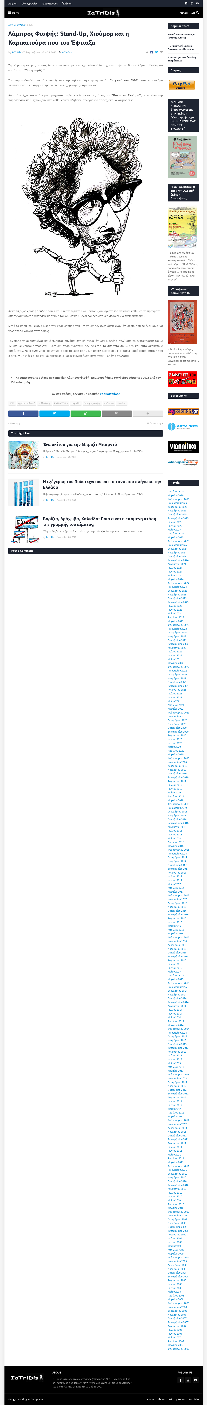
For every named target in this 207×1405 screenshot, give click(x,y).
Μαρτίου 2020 (175, 754)
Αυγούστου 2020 (177, 735)
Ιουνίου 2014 (175, 1013)
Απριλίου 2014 (176, 1021)
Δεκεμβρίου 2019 (177, 766)
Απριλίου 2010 (176, 1204)
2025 (30, 25)
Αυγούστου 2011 (177, 1143)
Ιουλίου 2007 (175, 1329)
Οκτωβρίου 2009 (177, 1227)
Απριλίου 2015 (176, 975)
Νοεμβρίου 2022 (177, 636)
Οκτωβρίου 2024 (177, 556)
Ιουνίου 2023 (175, 609)
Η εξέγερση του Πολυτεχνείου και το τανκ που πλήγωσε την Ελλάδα (102, 484)
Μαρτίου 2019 (175, 800)
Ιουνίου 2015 (175, 968)
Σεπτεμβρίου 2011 (178, 1139)
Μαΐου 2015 (174, 971)
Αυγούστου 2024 (177, 564)
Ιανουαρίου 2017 (177, 899)
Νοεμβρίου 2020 (177, 724)
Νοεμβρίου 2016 (177, 907)
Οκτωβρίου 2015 (177, 952)
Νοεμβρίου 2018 (177, 815)
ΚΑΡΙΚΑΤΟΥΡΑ (61, 403)
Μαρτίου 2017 (175, 891)
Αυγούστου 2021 (177, 689)
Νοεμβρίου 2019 (177, 769)
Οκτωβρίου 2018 (177, 819)
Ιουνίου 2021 (175, 697)
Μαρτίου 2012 (175, 1116)
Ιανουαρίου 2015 (177, 987)
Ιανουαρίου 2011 (177, 1169)
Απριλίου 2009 (176, 1250)
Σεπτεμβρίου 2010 (178, 1185)
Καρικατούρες (49, 3)
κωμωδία (76, 403)
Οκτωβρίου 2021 (177, 682)
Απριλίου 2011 (176, 1158)
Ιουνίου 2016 (175, 922)
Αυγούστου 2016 (177, 918)
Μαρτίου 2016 (175, 933)
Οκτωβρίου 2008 (177, 1272)
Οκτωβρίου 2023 (177, 598)
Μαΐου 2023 (174, 613)
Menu (15, 12)
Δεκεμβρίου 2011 (177, 1128)
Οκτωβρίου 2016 (177, 910)
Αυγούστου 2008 (177, 1280)
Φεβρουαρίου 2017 (178, 895)
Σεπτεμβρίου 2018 (178, 823)
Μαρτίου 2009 (175, 1253)
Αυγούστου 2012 (177, 1097)
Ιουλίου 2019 (175, 785)
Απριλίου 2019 (176, 796)
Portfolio (194, 1399)
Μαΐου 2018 (174, 838)
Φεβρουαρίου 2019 (178, 804)
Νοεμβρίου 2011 (177, 1131)
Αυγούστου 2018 (177, 827)
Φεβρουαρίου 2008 (178, 1303)
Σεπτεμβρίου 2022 (178, 644)
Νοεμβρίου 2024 (177, 552)
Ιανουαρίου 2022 (177, 670)
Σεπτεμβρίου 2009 (178, 1231)
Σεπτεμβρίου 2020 (178, 731)
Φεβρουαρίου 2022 (178, 667)
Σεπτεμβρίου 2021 (178, 686)
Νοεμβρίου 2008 (177, 1269)
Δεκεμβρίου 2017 (177, 857)
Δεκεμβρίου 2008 (177, 1265)
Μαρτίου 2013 (175, 1070)
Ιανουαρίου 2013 (177, 1078)
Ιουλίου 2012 (175, 1101)
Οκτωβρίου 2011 (177, 1135)
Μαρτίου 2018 (175, 846)
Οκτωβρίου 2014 (177, 998)
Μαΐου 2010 (174, 1200)
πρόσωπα (109, 403)
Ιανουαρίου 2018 (177, 853)
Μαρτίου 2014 (175, 1025)
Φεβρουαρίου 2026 (178, 499)
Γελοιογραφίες (29, 3)
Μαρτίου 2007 (175, 1345)
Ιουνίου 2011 (175, 1150)
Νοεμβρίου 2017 (177, 861)
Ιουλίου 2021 (175, 693)
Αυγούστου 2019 (177, 781)
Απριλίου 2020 (176, 750)
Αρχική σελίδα (16, 25)
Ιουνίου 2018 (175, 834)
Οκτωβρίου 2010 (177, 1181)
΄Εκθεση (67, 3)
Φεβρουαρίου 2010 (178, 1211)
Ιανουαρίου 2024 (177, 586)
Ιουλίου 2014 (175, 1009)
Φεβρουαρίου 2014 (178, 1028)
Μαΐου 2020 (174, 746)
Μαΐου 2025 (174, 529)
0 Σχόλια (67, 52)
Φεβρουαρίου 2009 (178, 1257)
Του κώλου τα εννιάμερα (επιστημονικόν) (181, 36)
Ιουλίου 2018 (175, 830)
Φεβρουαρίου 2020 (178, 758)
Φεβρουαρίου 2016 (178, 937)
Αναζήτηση (187, 12)
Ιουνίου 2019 (175, 788)
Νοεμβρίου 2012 (177, 1086)
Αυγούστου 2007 (177, 1326)
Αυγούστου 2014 (177, 1006)
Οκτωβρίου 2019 (177, 773)
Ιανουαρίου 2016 (177, 941)
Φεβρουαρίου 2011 (178, 1166)
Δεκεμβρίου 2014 (177, 990)
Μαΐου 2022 (174, 659)
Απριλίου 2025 (176, 533)
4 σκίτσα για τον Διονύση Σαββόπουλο (182, 59)
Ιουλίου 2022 (175, 651)
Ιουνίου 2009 (175, 1242)
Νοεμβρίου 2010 (177, 1177)
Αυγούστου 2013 (177, 1051)
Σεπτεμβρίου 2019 (178, 777)
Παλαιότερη (154, 423)
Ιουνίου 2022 (175, 655)
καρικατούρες (110, 394)
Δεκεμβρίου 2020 (177, 720)
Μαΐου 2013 (174, 1063)
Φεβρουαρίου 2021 (178, 712)
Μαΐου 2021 (174, 701)
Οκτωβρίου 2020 (177, 727)
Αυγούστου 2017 (177, 872)
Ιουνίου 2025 (175, 526)
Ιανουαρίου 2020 (177, 762)
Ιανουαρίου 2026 (177, 503)
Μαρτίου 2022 (175, 663)
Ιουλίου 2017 (175, 876)
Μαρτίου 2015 (175, 979)
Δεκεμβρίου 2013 (177, 1036)
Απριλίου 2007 (176, 1341)
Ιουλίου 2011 (175, 1147)
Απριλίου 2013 (176, 1067)
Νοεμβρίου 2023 (177, 594)
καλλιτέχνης (45, 403)
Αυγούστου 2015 (177, 960)
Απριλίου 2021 (176, 705)
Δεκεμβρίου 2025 (177, 507)
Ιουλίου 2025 (175, 522)
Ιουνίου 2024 (175, 571)
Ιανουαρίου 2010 (177, 1215)
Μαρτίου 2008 (175, 1299)
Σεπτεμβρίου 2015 (178, 956)
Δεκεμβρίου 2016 (177, 903)
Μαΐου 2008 (174, 1291)
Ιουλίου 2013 (175, 1055)
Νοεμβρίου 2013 (177, 1040)
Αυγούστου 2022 (177, 648)
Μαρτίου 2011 (175, 1162)
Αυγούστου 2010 (177, 1189)
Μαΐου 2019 (174, 792)
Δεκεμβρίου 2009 (177, 1219)
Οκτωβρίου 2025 (177, 514)
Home (150, 1399)
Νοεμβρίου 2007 (177, 1314)
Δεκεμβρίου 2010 (177, 1173)
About (161, 1399)
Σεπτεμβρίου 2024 (178, 560)
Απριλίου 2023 (176, 617)
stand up (121, 403)
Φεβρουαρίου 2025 (178, 541)
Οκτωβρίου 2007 (177, 1318)
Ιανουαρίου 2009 (177, 1261)
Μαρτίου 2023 (175, 621)
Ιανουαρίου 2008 (177, 1307)
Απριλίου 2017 (176, 887)
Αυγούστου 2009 (177, 1234)
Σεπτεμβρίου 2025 (178, 518)
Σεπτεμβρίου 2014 (178, 1002)
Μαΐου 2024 (174, 575)
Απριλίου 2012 (176, 1112)
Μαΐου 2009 (174, 1246)
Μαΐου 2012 (174, 1109)
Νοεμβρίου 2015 (177, 949)
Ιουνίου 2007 (175, 1333)
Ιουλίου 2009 (175, 1238)
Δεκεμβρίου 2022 (177, 632)
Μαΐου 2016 (174, 926)
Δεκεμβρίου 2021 (177, 674)
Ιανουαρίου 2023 (177, 628)
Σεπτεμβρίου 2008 (178, 1276)
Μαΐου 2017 (174, 884)
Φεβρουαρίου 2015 (178, 983)
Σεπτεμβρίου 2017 (178, 868)
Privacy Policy (177, 1399)
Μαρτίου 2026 (175, 495)
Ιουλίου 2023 (175, 606)
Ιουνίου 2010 (175, 1196)
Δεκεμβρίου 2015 (177, 945)
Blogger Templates (32, 1399)
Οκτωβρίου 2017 (177, 865)
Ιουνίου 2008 (175, 1288)
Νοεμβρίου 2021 (177, 678)
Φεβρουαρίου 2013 (178, 1074)
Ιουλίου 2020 (175, 739)
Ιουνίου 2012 (175, 1105)
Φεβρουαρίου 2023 (178, 625)
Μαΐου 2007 (174, 1337)
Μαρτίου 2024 (175, 579)
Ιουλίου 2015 (175, 964)
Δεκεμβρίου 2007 (177, 1310)
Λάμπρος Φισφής (92, 403)
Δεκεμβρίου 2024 (177, 548)
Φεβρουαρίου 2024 (178, 583)
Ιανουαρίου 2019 (177, 808)
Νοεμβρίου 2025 (177, 510)
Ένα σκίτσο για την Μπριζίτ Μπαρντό (80, 444)
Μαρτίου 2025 (175, 537)
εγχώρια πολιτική (26, 403)
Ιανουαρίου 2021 (177, 716)
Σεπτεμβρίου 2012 (178, 1093)
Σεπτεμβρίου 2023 (178, 602)
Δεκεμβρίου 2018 (177, 811)
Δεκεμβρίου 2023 (177, 590)
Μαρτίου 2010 (175, 1208)
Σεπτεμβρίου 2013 (178, 1048)
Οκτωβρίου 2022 (177, 640)
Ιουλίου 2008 (175, 1284)
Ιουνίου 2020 (175, 743)
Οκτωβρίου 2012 (177, 1090)
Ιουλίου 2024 (175, 567)
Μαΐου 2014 (174, 1017)
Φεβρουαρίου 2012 (178, 1120)
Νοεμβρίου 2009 (177, 1223)
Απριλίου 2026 (176, 491)
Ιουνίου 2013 (175, 1059)
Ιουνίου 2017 (175, 880)
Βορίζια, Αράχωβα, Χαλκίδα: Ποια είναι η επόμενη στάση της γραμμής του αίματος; (99, 521)
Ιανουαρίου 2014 (177, 1032)
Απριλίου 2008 (176, 1295)
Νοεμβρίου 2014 (177, 994)
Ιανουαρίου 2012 (177, 1124)
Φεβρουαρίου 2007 (178, 1349)
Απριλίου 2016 (176, 929)
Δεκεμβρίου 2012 (177, 1082)
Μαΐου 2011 (174, 1154)
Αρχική (12, 3)
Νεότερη (15, 423)
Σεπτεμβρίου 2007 (178, 1322)
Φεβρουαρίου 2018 (178, 849)
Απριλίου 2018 (176, 842)
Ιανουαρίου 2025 (177, 545)
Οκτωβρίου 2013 (177, 1044)
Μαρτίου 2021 (175, 708)
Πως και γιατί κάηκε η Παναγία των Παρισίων (181, 47)
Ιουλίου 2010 (175, 1192)
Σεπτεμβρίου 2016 (178, 914)
